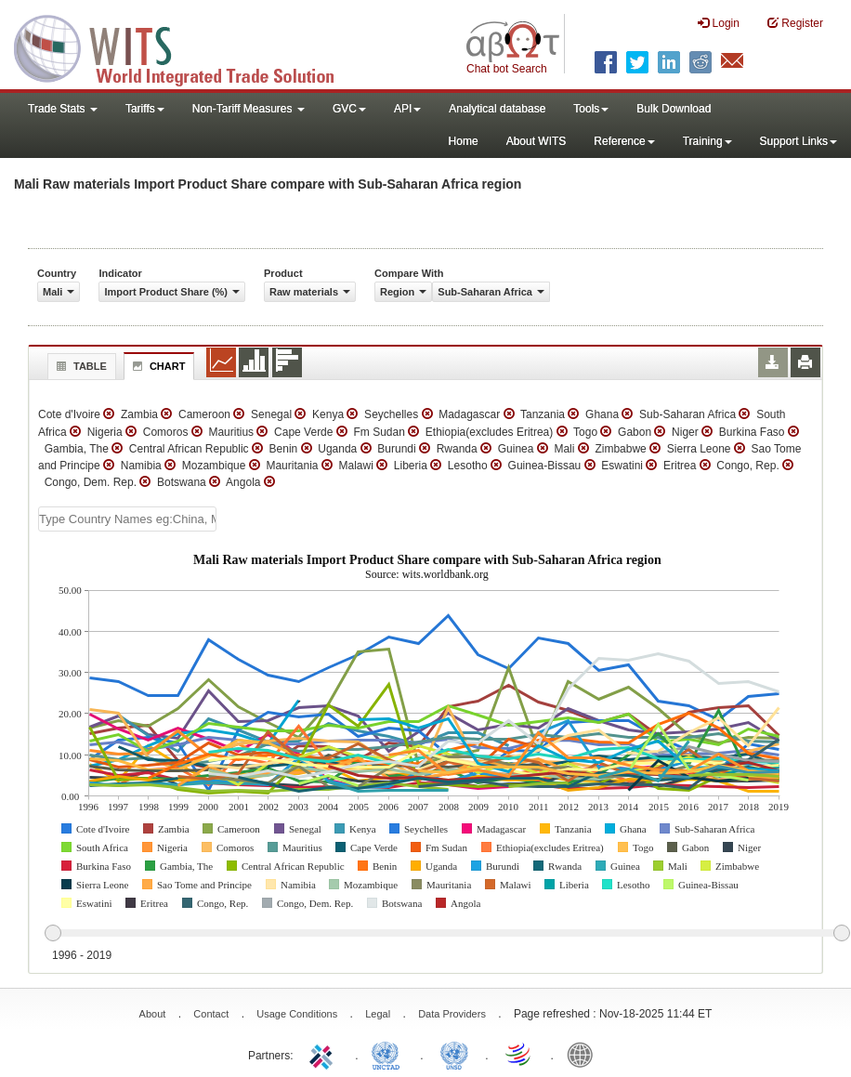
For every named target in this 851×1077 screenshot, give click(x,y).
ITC (324, 1053)
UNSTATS (454, 1053)
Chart (157, 366)
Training (707, 141)
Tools (591, 108)
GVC (349, 108)
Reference (624, 141)
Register (795, 23)
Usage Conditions (296, 1013)
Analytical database (497, 108)
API (407, 108)
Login (719, 23)
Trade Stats (63, 108)
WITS (186, 46)
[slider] (447, 934)
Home (463, 141)
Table (79, 366)
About (152, 1013)
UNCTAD (389, 1053)
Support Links (798, 141)
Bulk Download (673, 108)
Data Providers (452, 1013)
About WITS (536, 141)
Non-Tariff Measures (248, 108)
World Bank (584, 1053)
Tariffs (144, 108)
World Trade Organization (519, 1053)
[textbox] (127, 519)
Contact (211, 1013)
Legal (377, 1013)
